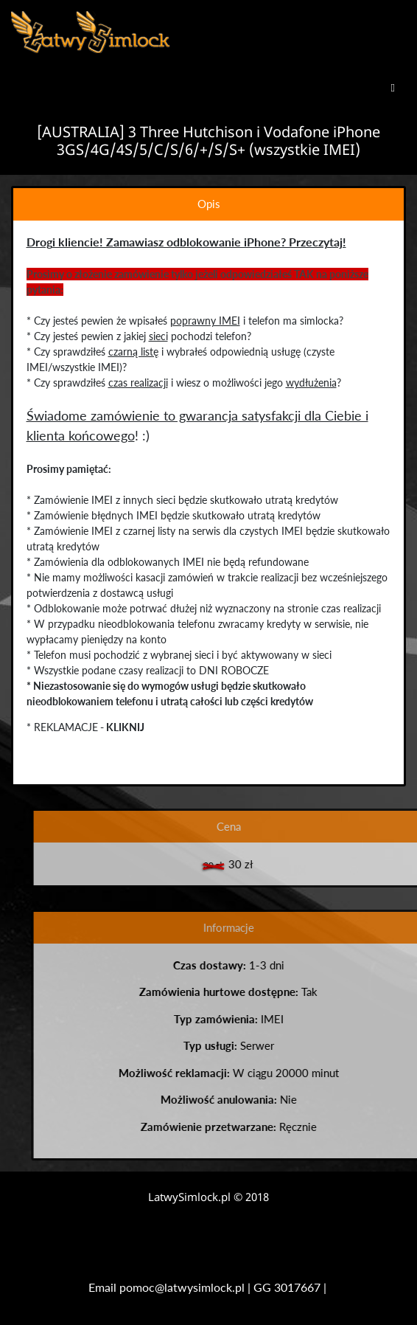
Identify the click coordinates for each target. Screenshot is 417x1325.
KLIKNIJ (124, 727)
